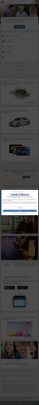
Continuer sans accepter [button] (19, 191)
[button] (20, 211)
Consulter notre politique (20, 212)
